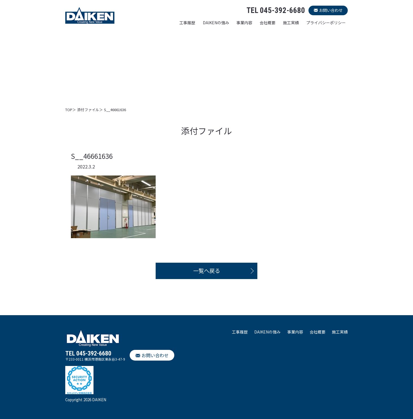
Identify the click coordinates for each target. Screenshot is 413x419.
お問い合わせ (331, 10)
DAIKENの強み (216, 22)
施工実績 (291, 22)
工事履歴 (187, 22)
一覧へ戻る (206, 271)
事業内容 (244, 22)
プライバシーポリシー (326, 22)
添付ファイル (88, 109)
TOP (68, 109)
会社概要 (267, 22)
